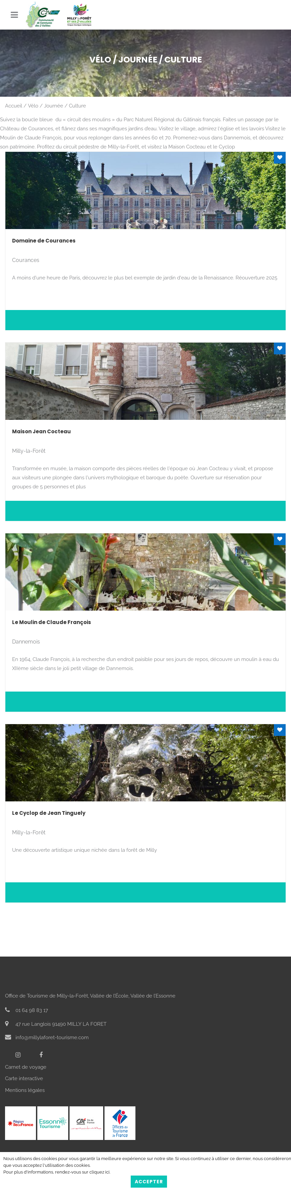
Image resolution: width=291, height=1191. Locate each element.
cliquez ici (99, 1172)
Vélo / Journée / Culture (57, 106)
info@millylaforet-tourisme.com (47, 1037)
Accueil (13, 106)
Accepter (149, 1181)
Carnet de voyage (25, 1067)
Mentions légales (25, 1090)
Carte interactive (24, 1078)
